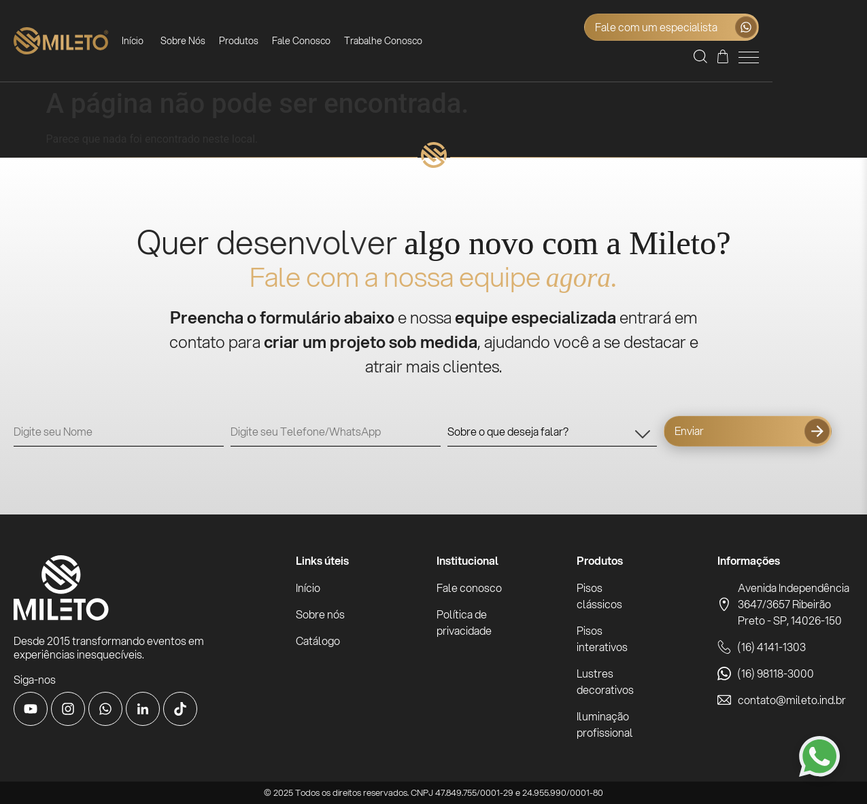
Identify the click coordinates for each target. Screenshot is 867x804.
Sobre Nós (209, 41)
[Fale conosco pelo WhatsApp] (819, 756)
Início (159, 41)
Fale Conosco (328, 41)
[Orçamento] (817, 59)
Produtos (265, 41)
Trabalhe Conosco (410, 41)
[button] (795, 59)
